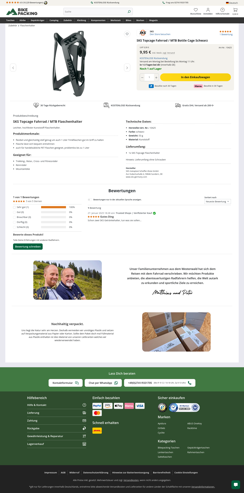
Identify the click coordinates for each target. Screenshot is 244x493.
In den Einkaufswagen (195, 77)
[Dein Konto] (208, 10)
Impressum (50, 472)
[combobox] (94, 11)
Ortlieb (161, 428)
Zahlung (56, 420)
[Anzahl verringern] (142, 77)
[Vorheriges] (13, 67)
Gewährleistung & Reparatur (56, 436)
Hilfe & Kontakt (56, 405)
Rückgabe (56, 428)
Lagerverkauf (56, 444)
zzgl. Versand (169, 52)
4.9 (26, 3)
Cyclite (161, 432)
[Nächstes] (127, 67)
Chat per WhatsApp (103, 383)
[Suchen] (129, 11)
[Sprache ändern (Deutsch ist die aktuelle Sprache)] (232, 3)
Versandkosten (131, 480)
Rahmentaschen (195, 452)
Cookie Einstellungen (186, 472)
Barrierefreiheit (162, 472)
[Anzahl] (149, 77)
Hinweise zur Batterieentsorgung (130, 472)
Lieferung (56, 412)
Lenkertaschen (165, 452)
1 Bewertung (226, 34)
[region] (70, 64)
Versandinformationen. (203, 486)
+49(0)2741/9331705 (159, 383)
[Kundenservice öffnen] (235, 484)
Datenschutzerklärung (95, 472)
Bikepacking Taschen (168, 447)
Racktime (192, 428)
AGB (63, 472)
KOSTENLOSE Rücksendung (105, 2)
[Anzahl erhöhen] (156, 77)
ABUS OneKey (194, 423)
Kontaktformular (66, 383)
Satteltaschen (165, 456)
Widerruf (74, 472)
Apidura (162, 423)
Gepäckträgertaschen (198, 447)
